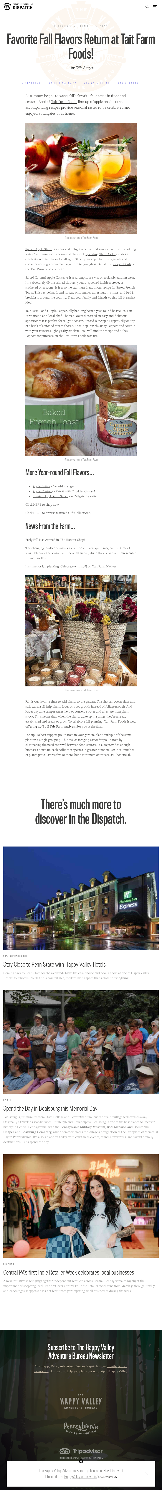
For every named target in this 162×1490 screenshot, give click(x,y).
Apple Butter (41, 486)
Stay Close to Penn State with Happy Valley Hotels (54, 964)
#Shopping (31, 83)
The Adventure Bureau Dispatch (18, 6)
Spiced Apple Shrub (38, 249)
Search (147, 6)
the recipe (106, 330)
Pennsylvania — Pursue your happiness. (81, 1428)
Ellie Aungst (84, 67)
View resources (106, 1477)
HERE (37, 504)
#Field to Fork (63, 83)
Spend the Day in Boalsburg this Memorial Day (50, 1108)
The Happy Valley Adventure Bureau (81, 1401)
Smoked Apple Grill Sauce (50, 496)
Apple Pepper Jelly (61, 311)
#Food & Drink (97, 83)
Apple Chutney (43, 491)
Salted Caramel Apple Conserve (46, 277)
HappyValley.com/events (80, 1476)
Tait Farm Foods (64, 101)
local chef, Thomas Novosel (67, 316)
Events (7, 1100)
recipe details (122, 264)
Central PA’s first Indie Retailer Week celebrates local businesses (68, 1272)
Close (146, 1473)
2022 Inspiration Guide (16, 956)
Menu (155, 6)
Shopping (8, 1264)
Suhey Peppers (108, 326)
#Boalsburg (129, 83)
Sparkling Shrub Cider (101, 254)
